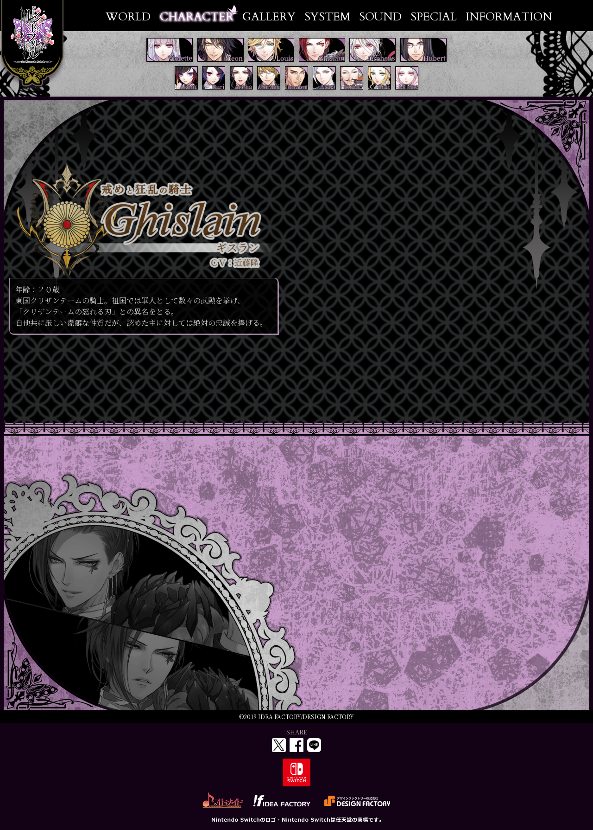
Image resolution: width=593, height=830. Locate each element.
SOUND (380, 17)
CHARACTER (196, 17)
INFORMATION (509, 17)
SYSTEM (327, 17)
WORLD (128, 17)
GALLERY (269, 17)
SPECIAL (433, 17)
